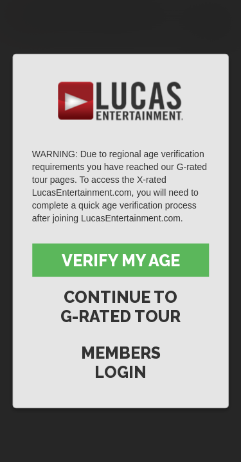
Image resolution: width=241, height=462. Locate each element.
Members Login (121, 362)
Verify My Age (121, 260)
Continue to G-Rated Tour (120, 306)
